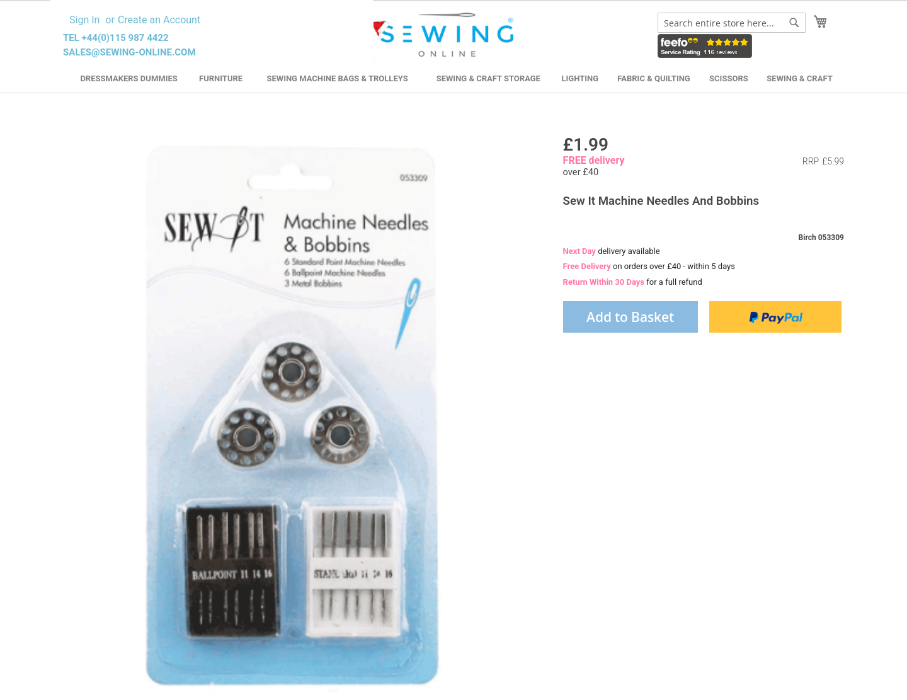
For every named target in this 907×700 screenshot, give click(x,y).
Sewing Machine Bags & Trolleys (337, 78)
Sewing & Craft (799, 78)
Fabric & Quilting (653, 78)
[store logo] (443, 35)
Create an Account (159, 20)
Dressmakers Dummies (128, 78)
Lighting (580, 78)
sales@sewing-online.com (129, 52)
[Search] (794, 23)
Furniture (220, 78)
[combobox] (732, 23)
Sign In (84, 20)
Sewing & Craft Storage (488, 78)
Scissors (728, 78)
